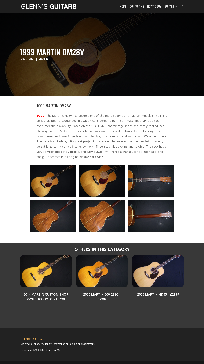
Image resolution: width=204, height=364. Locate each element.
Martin (43, 59)
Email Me (55, 349)
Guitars (169, 6)
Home (123, 6)
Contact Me (137, 6)
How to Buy (154, 6)
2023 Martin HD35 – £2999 (158, 294)
